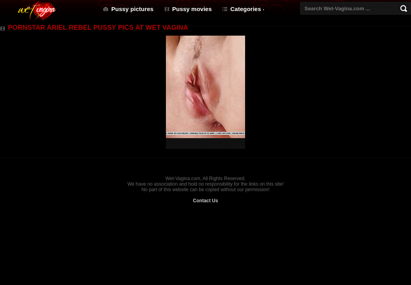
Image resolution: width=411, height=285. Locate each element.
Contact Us (205, 200)
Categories (245, 9)
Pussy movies (192, 9)
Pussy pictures (132, 9)
